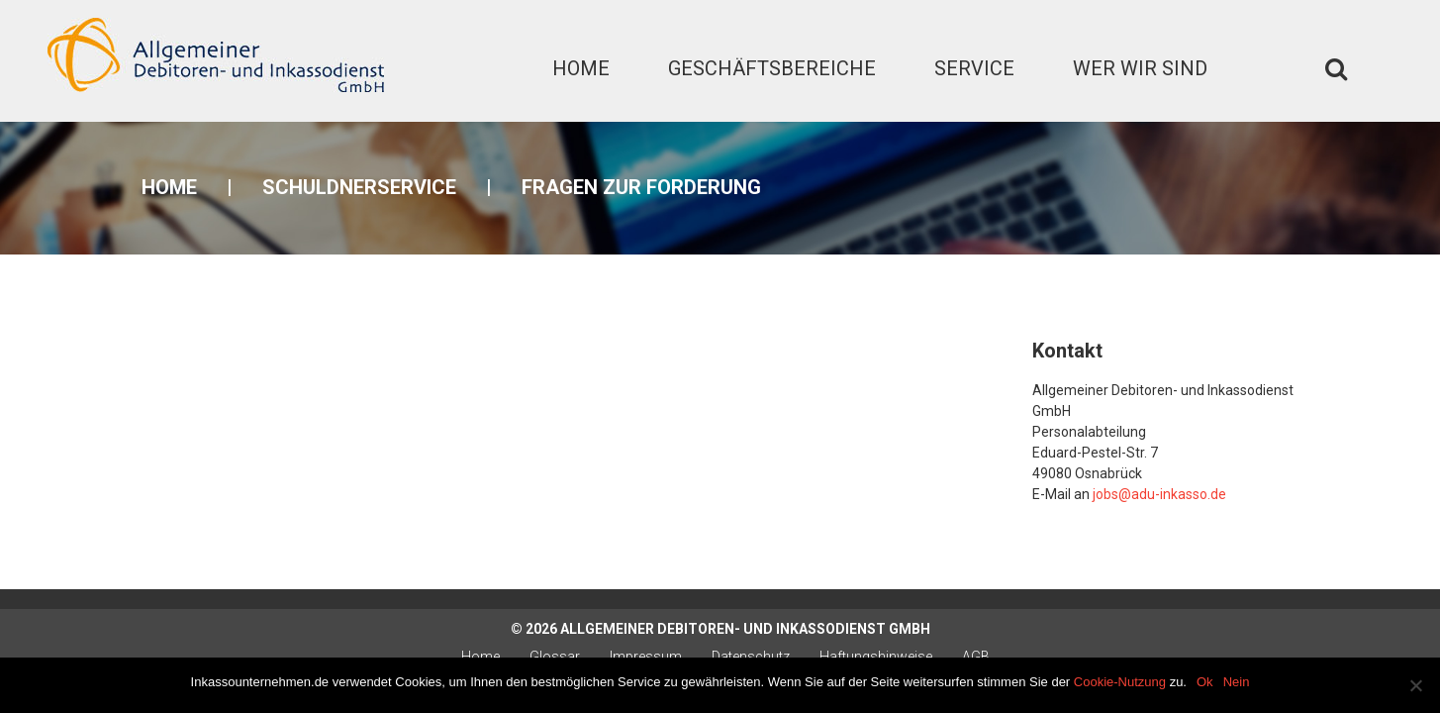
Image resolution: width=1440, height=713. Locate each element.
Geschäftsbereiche (772, 68)
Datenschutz (751, 656)
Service (974, 68)
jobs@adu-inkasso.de (1159, 494)
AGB (976, 656)
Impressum (646, 656)
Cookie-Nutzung (1120, 681)
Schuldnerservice (359, 187)
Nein (1236, 681)
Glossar (554, 656)
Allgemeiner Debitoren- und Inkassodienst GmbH (745, 629)
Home (581, 68)
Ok (1205, 681)
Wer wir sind (1140, 68)
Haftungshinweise (875, 656)
